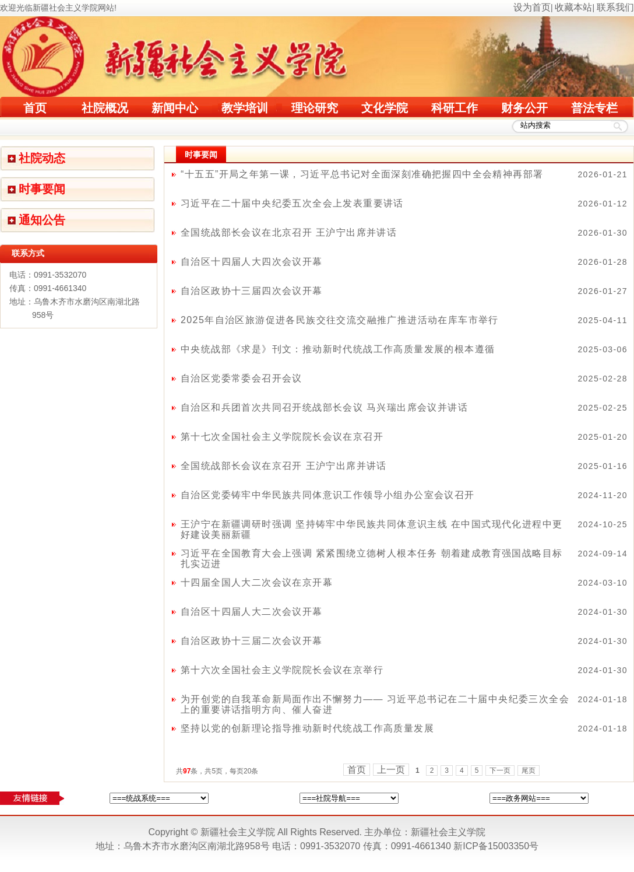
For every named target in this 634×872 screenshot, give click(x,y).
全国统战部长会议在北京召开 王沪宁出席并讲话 (289, 232)
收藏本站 (573, 7)
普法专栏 (594, 107)
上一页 (391, 770)
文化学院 (384, 107)
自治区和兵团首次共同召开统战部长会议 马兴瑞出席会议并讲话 (324, 407)
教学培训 (244, 107)
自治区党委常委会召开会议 (241, 378)
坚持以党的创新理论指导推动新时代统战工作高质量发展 (307, 728)
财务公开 (524, 107)
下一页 (499, 770)
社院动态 (42, 158)
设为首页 (532, 7)
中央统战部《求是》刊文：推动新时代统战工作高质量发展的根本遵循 (338, 349)
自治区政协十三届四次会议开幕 (252, 291)
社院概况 (105, 107)
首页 (35, 107)
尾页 (529, 770)
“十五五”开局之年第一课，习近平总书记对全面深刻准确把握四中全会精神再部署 (362, 174)
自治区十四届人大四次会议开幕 (252, 262)
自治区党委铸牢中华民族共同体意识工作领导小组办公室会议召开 (328, 495)
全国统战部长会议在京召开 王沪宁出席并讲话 (284, 466)
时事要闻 (42, 189)
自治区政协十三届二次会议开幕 (252, 641)
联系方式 (28, 253)
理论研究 (314, 107)
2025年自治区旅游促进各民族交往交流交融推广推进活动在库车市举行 (340, 320)
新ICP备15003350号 (495, 846)
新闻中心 (175, 107)
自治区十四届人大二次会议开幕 (252, 612)
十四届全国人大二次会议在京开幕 (257, 582)
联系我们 (615, 7)
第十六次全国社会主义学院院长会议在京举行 (282, 670)
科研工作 (454, 107)
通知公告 (42, 219)
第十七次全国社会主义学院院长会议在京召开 (282, 437)
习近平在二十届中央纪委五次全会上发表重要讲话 (292, 203)
